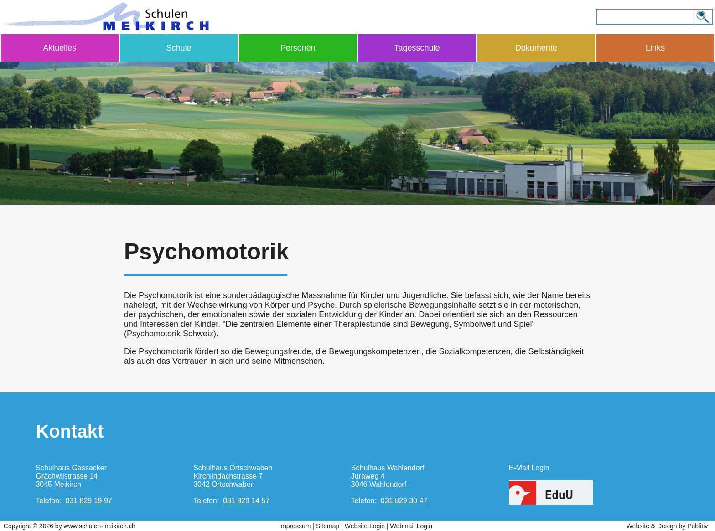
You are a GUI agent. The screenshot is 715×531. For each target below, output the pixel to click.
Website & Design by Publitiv (667, 526)
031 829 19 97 (88, 501)
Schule (178, 47)
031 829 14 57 (246, 501)
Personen (298, 47)
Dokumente (536, 47)
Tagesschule (417, 47)
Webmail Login (411, 526)
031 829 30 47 (404, 501)
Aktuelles (59, 47)
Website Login (365, 526)
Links (655, 47)
